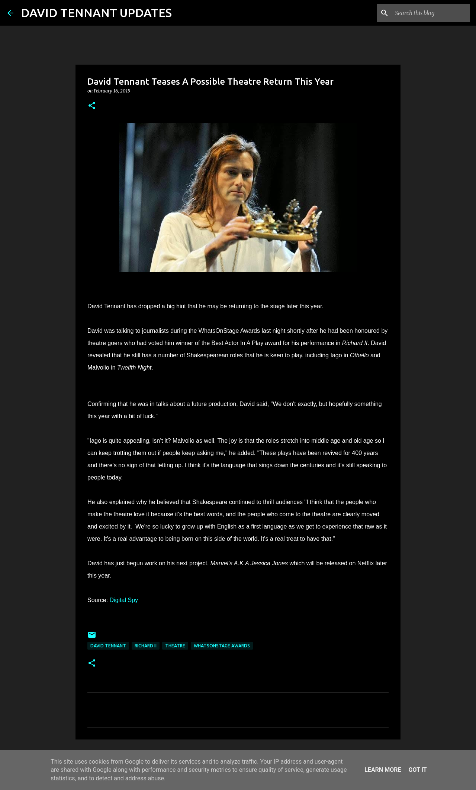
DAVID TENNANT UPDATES (96, 12)
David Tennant (108, 645)
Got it (417, 769)
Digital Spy (124, 600)
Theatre (175, 645)
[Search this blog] (431, 13)
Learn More (382, 769)
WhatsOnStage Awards (222, 645)
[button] (91, 106)
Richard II (146, 645)
